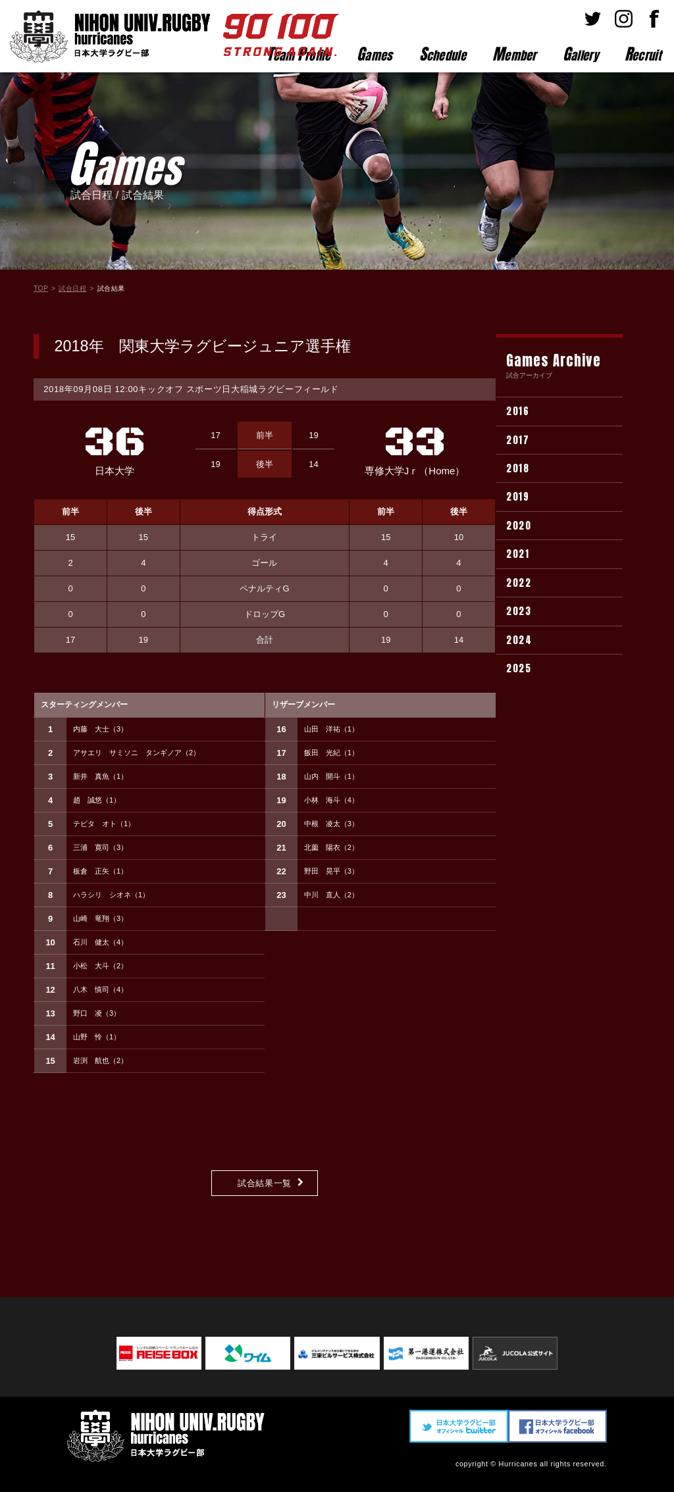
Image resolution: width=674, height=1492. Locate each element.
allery (580, 54)
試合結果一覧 (265, 1183)
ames (375, 54)
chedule (442, 54)
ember (514, 54)
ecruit (643, 54)
